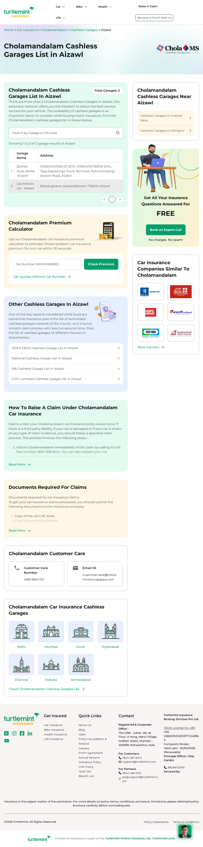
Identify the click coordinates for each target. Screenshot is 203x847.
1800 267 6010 (132, 757)
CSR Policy (86, 766)
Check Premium (101, 264)
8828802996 (176, 767)
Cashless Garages (85, 30)
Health (102, 6)
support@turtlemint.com (139, 761)
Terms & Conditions (186, 821)
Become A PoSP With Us (154, 17)
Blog (82, 729)
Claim (82, 734)
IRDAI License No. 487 (179, 727)
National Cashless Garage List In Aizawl (66, 358)
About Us (85, 725)
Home (9, 30)
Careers (84, 748)
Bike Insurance (54, 729)
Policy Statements (156, 821)
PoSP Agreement (91, 752)
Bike (79, 6)
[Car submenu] (63, 6)
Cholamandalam (55, 30)
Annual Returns (89, 757)
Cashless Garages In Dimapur (165, 130)
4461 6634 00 (34, 579)
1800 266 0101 (131, 773)
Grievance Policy (90, 762)
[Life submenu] (63, 17)
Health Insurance (55, 734)
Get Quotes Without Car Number (42, 276)
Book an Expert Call (166, 230)
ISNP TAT (85, 771)
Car (58, 6)
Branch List (86, 776)
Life (58, 17)
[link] (104, 199)
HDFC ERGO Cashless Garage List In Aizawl (66, 348)
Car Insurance (27, 30)
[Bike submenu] (84, 6)
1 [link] (112, 199)
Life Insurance (53, 738)
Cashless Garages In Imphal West (165, 118)
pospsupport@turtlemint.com (140, 779)
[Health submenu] (109, 6)
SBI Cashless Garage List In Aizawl (66, 369)
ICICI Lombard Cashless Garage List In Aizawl (66, 379)
